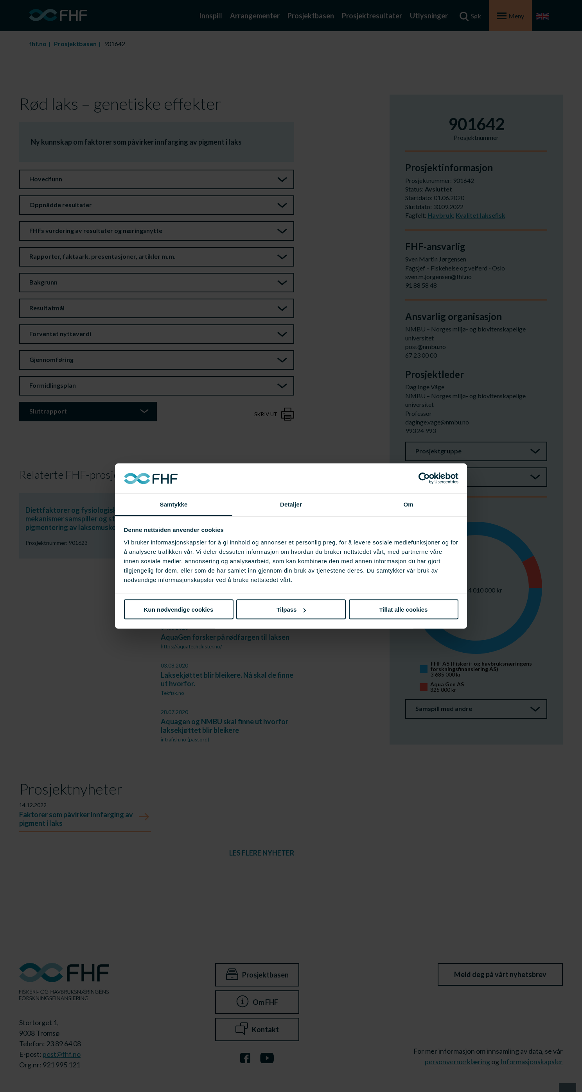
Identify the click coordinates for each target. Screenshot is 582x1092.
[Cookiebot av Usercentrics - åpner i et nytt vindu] (424, 478)
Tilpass (291, 609)
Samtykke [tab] (174, 504)
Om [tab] (408, 504)
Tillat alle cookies (403, 609)
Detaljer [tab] (291, 504)
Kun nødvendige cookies (179, 609)
